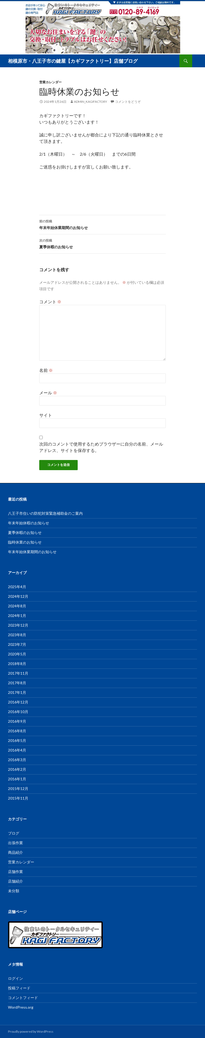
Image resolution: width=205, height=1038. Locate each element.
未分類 (13, 890)
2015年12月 (18, 788)
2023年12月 (18, 625)
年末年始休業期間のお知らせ (102, 224)
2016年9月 (17, 721)
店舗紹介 (15, 881)
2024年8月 (17, 606)
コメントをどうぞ (128, 102)
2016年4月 (17, 750)
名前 (46, 370)
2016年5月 (17, 740)
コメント (50, 301)
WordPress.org (20, 1007)
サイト (45, 415)
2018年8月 (17, 663)
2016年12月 (18, 702)
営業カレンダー (50, 82)
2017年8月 (17, 683)
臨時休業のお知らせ (25, 542)
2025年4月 (17, 586)
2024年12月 (18, 596)
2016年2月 (17, 769)
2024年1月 (17, 615)
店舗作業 (15, 871)
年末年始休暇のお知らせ (28, 523)
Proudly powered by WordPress (30, 1031)
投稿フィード (19, 988)
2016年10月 (18, 711)
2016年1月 (17, 779)
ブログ (13, 833)
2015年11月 (18, 798)
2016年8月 (17, 731)
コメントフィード (23, 997)
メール (48, 392)
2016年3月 (17, 759)
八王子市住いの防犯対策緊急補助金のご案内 (45, 513)
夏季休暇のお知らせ (102, 243)
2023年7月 (17, 644)
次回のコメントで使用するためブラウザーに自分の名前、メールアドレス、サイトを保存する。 (101, 447)
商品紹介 (15, 852)
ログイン (15, 978)
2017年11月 (18, 673)
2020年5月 (17, 654)
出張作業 (15, 842)
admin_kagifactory (90, 102)
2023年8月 (17, 634)
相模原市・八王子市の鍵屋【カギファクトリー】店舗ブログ (73, 61)
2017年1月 (17, 692)
